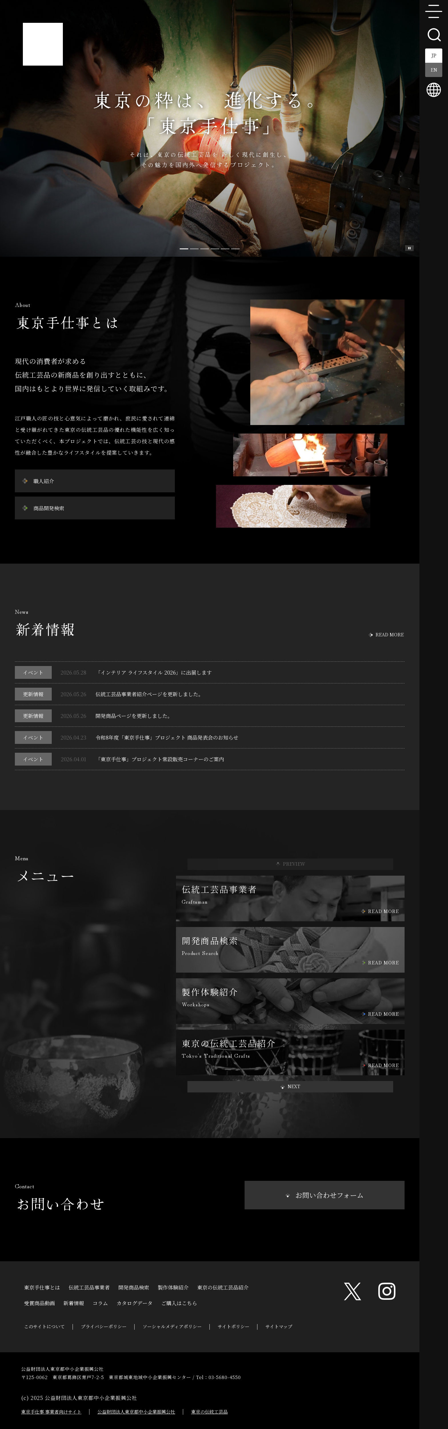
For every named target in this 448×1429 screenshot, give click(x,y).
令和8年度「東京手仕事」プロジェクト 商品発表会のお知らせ (166, 737)
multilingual (433, 90)
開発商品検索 (133, 1287)
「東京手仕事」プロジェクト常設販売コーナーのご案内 (159, 759)
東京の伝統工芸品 (209, 1411)
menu (433, 11)
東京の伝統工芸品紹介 (223, 1287)
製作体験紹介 (173, 1287)
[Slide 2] (204, 249)
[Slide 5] (235, 249)
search (433, 34)
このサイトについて (44, 1326)
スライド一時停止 (409, 248)
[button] (290, 1086)
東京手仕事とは (42, 1287)
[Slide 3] (215, 249)
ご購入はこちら (179, 1302)
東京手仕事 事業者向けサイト (51, 1411)
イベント (33, 672)
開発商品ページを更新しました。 (134, 715)
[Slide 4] (225, 249)
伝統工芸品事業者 (89, 1287)
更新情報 (33, 694)
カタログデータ (135, 1302)
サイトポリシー (233, 1326)
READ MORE (389, 634)
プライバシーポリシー (104, 1326)
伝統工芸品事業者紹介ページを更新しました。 (149, 694)
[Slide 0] (184, 249)
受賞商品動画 (39, 1302)
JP (433, 55)
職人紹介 (43, 481)
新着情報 (73, 1302)
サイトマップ (278, 1326)
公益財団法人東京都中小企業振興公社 (136, 1411)
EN (434, 69)
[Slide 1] (194, 249)
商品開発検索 (48, 508)
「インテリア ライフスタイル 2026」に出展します (153, 672)
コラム (100, 1302)
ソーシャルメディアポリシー (172, 1326)
